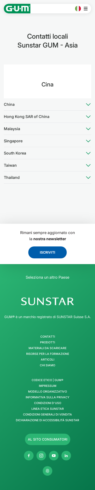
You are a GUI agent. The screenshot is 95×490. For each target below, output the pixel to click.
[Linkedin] (66, 455)
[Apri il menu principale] (87, 8)
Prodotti (47, 342)
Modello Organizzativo (47, 391)
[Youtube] (54, 455)
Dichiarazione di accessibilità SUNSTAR (47, 420)
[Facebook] (29, 455)
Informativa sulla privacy (47, 397)
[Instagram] (41, 455)
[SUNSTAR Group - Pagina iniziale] (47, 301)
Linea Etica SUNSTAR (47, 408)
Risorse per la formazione (47, 353)
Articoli (47, 359)
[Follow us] (47, 439)
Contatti (47, 336)
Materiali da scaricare (47, 348)
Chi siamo (47, 365)
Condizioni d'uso (47, 403)
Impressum (47, 385)
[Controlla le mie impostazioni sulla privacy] (47, 471)
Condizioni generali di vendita (47, 414)
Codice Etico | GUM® (47, 380)
